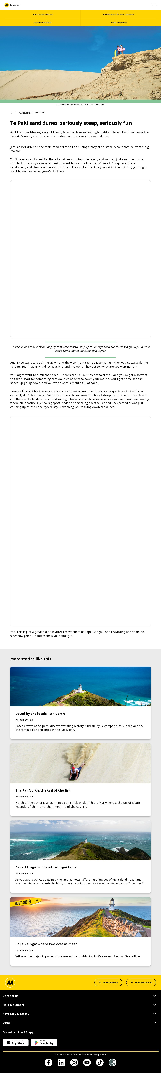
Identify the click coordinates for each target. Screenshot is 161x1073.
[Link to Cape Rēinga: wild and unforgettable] (80, 856)
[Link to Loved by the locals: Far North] (80, 703)
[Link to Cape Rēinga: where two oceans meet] (80, 931)
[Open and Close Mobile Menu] (154, 5)
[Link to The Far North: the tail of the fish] (80, 779)
